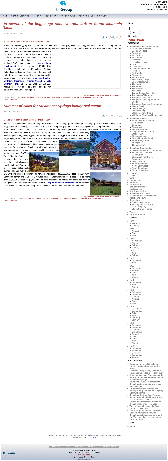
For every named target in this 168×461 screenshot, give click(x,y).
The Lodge (137, 84)
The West (136, 91)
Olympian (136, 66)
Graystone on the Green (143, 132)
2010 (131, 346)
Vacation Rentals (137, 214)
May (134, 235)
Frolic (132, 176)
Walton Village (138, 108)
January (135, 226)
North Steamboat (140, 166)
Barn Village (137, 123)
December (136, 260)
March (135, 243)
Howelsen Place (139, 62)
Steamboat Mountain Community (147, 150)
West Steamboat (139, 161)
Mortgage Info (135, 189)
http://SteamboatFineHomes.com (63, 183)
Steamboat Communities (141, 148)
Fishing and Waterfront (82, 97)
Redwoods (137, 73)
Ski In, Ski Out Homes (142, 209)
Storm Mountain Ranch (64, 97)
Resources (79, 446)
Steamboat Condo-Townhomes (143, 46)
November (136, 241)
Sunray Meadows (140, 82)
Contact (102, 16)
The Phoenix (138, 86)
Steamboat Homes (138, 118)
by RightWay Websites (84, 459)
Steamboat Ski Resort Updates (143, 196)
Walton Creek (138, 106)
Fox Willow (137, 58)
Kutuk (134, 64)
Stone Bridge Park (84, 198)
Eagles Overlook (139, 51)
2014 (131, 280)
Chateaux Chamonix (141, 49)
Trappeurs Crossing (141, 97)
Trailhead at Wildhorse (142, 95)
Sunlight (136, 143)
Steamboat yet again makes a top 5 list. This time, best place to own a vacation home (145, 417)
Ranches (25, 97)
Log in (132, 426)
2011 (131, 323)
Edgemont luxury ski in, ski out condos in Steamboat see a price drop (144, 366)
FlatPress (92, 437)
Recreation (134, 200)
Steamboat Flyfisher (24, 81)
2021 (131, 229)
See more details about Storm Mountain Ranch (27, 42)
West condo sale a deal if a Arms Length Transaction (144, 407)
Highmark (136, 60)
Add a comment (11, 99)
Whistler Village (139, 111)
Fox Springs (137, 55)
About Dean (56, 446)
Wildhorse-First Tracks (142, 113)
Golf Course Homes (51, 198)
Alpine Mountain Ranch (143, 121)
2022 (131, 221)
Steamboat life (93, 446)
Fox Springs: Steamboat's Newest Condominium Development (145, 412)
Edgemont (136, 53)
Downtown (137, 127)
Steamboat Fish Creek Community (142, 158)
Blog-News (52, 16)
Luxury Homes (97, 97)
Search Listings (21, 16)
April (134, 253)
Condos (133, 173)
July (134, 313)
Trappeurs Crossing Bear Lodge (147, 104)
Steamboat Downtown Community (142, 154)
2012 (131, 307)
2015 (131, 266)
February (136, 223)
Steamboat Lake (139, 136)
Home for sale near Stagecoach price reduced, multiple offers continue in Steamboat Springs (146, 377)
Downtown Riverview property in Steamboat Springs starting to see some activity (145, 384)
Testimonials (86, 16)
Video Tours (68, 16)
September (137, 311)
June (134, 233)
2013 (131, 290)
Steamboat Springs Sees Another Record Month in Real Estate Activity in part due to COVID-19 (146, 397)
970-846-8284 (160, 7)
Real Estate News (137, 198)
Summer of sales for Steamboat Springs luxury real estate (52, 106)
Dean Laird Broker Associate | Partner (154, 3)
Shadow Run (138, 77)
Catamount (27, 198)
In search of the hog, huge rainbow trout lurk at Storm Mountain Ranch (62, 26)
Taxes (132, 212)
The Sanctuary (37, 198)
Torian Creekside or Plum (144, 93)
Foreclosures (135, 185)
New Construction (137, 191)
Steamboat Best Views (139, 193)
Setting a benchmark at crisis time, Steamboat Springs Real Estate (145, 403)
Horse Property (35, 97)
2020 (131, 239)
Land (131, 178)
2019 (131, 251)
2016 (131, 258)
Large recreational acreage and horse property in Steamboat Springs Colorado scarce (146, 390)
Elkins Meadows (139, 129)
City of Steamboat (140, 170)
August (135, 231)
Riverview (136, 75)
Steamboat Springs (109, 446)
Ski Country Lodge (140, 80)
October (135, 297)
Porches (136, 71)
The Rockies (137, 89)
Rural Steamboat (140, 168)
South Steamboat (48, 97)
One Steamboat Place (142, 69)
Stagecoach (137, 134)
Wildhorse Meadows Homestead (147, 115)
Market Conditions (138, 187)
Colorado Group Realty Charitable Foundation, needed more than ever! (146, 372)
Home (5, 16)
